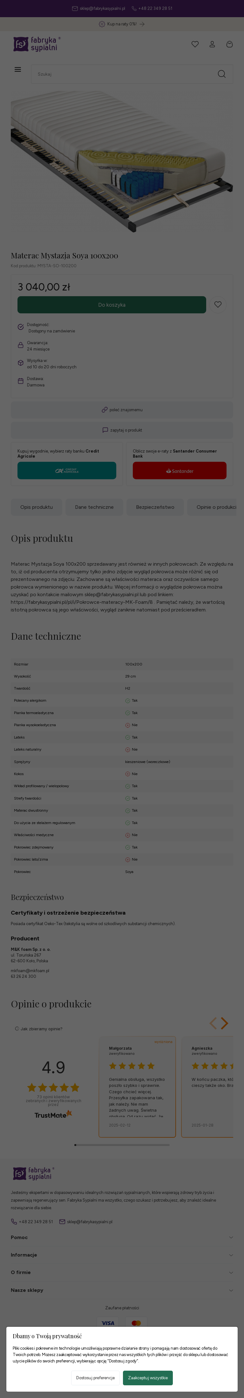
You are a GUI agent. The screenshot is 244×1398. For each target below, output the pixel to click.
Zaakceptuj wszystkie (148, 1377)
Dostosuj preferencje (95, 1377)
